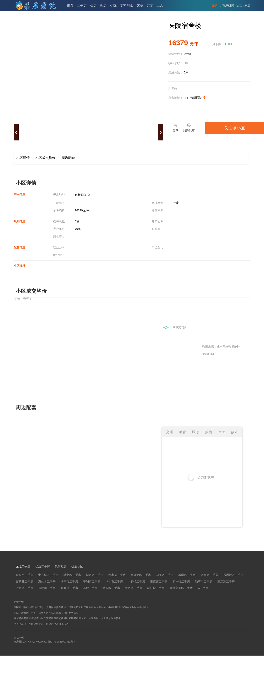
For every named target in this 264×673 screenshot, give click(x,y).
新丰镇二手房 (181, 581)
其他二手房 (90, 588)
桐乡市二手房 (114, 581)
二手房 (82, 5)
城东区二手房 (111, 588)
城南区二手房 (187, 575)
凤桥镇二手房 (47, 588)
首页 (70, 5)
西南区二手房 (209, 575)
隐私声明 (19, 637)
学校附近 (126, 5)
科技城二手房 (156, 588)
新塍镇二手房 (69, 588)
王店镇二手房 (158, 581)
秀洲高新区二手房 (181, 588)
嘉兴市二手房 (24, 575)
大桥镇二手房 (133, 588)
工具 (159, 5)
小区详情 (23, 158)
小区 (113, 5)
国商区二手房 (164, 575)
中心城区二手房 (48, 575)
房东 (150, 5)
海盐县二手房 (47, 581)
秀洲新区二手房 (233, 575)
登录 (215, 5)
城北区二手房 (72, 575)
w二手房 (203, 588)
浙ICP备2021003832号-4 (61, 641)
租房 (93, 5)
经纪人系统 (243, 5)
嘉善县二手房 (24, 581)
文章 (140, 5)
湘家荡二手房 (117, 575)
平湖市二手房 (91, 581)
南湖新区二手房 (141, 575)
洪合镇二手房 (24, 588)
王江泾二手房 (226, 581)
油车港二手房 (203, 581)
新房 (103, 5)
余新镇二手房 (136, 581)
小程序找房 (226, 5)
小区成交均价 (45, 158)
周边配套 (68, 158)
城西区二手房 (94, 575)
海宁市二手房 (69, 581)
